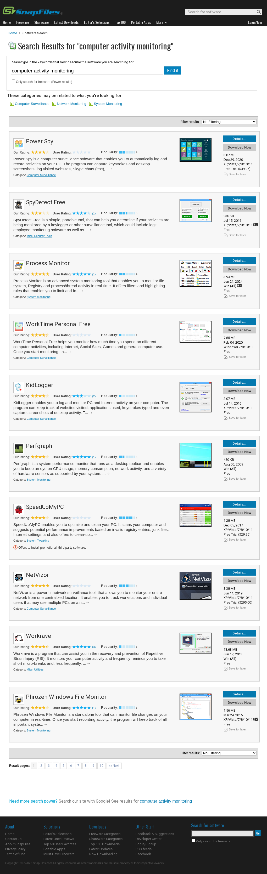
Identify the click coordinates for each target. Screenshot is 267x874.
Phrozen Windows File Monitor (66, 697)
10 (101, 766)
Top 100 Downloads (104, 844)
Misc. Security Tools (39, 235)
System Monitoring (108, 104)
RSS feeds (144, 849)
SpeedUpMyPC (45, 507)
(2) (94, 396)
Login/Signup (146, 844)
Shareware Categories (106, 839)
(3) (94, 647)
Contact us (13, 839)
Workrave (38, 636)
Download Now (239, 147)
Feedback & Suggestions (155, 834)
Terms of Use (15, 854)
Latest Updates (101, 849)
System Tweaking (38, 540)
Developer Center (149, 839)
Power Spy (39, 141)
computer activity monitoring (166, 801)
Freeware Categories (104, 834)
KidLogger (39, 385)
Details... (239, 139)
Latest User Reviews (58, 839)
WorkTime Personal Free (58, 324)
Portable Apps (54, 849)
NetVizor (37, 575)
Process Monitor (48, 263)
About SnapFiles (17, 844)
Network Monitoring (71, 104)
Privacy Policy (15, 849)
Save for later (237, 174)
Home (12, 33)
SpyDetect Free (45, 202)
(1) (94, 213)
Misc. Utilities (35, 669)
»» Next (114, 766)
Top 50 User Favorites (59, 844)
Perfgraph (39, 446)
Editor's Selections (57, 834)
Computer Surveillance (32, 104)
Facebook (143, 854)
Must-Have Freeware (58, 854)
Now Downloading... (104, 854)
